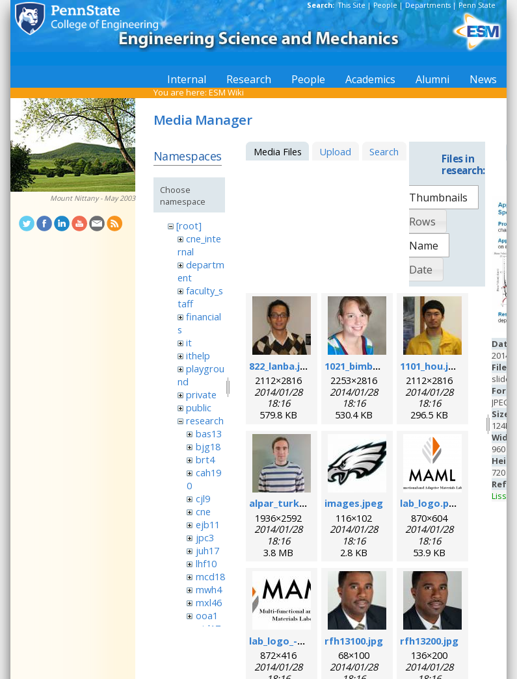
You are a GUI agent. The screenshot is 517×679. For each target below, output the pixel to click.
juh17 (207, 550)
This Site (351, 5)
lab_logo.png (430, 502)
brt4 (205, 459)
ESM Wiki (226, 92)
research (205, 420)
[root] (189, 225)
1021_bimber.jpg (363, 365)
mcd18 (210, 576)
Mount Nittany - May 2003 (92, 198)
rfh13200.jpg (429, 640)
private (201, 394)
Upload (335, 151)
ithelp (198, 355)
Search (384, 151)
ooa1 (207, 615)
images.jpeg (354, 502)
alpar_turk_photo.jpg (300, 502)
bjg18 (208, 446)
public (198, 407)
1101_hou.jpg (430, 365)
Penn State (477, 5)
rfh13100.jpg (354, 640)
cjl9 (203, 498)
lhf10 (206, 563)
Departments (428, 5)
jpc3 (205, 537)
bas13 (209, 433)
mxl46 (209, 602)
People (385, 5)
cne (203, 511)
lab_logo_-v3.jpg (287, 640)
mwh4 (209, 589)
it (189, 342)
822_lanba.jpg (280, 365)
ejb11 (208, 524)
